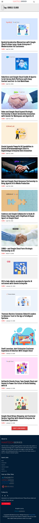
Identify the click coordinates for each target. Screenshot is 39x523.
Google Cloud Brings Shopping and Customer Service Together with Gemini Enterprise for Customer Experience (18, 418)
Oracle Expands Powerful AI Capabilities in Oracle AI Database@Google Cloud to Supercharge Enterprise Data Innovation (17, 148)
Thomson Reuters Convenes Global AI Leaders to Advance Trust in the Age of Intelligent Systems (18, 316)
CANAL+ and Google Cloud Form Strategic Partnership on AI (17, 249)
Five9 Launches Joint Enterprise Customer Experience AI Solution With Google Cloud (17, 349)
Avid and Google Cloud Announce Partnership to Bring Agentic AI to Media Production (19, 182)
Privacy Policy (32, 514)
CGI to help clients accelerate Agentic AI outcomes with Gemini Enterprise (16, 282)
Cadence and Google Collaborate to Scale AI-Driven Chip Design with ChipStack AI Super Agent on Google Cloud (18, 216)
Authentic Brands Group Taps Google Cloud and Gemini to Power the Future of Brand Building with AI (19, 383)
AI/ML (3, 49)
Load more (21, 428)
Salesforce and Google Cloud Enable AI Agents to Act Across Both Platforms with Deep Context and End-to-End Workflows (18, 79)
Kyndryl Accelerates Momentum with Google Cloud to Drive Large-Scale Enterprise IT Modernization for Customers (18, 44)
